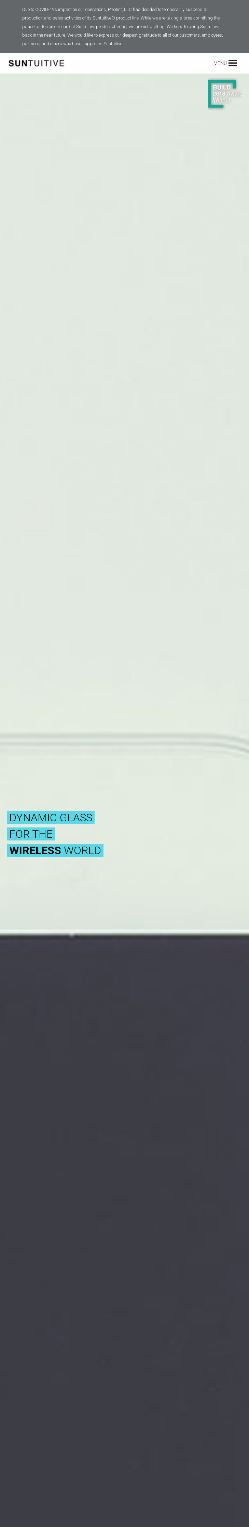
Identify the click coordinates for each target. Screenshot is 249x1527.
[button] (220, 63)
